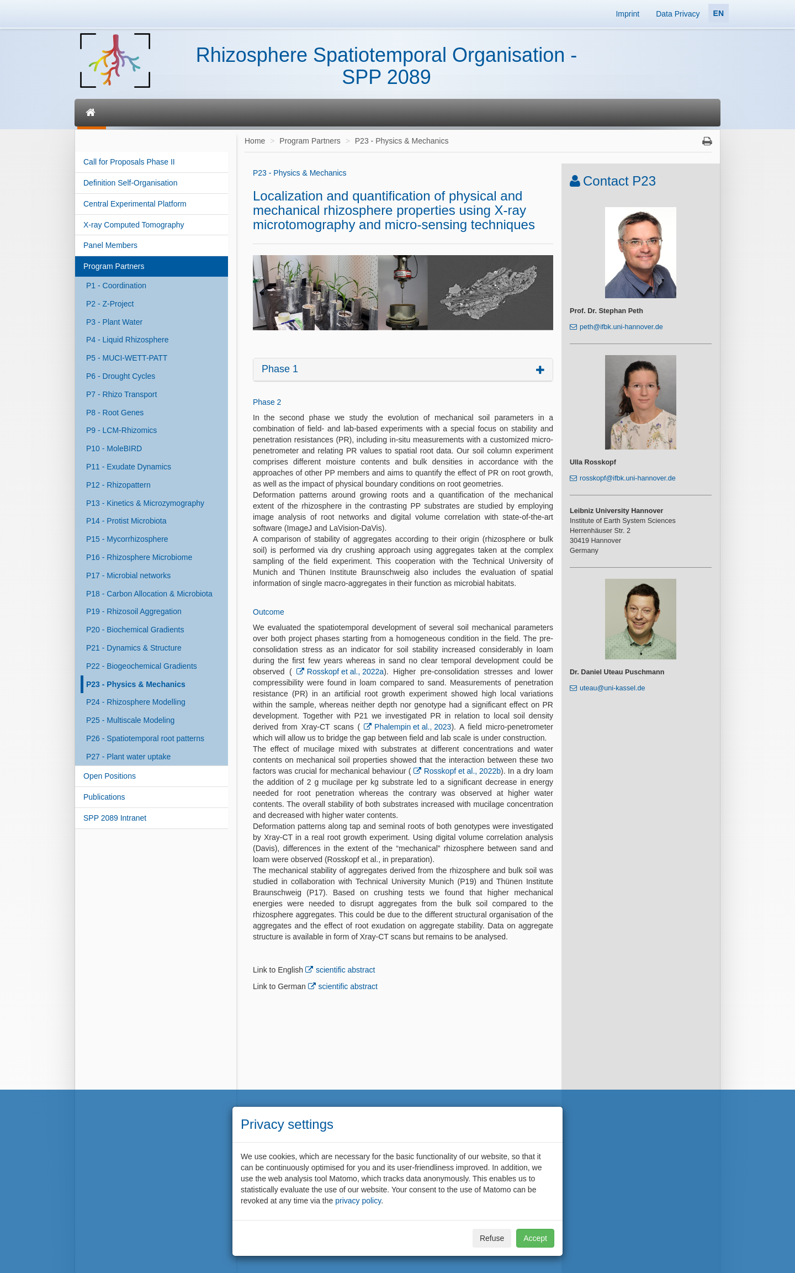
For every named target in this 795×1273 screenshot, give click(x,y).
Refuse (492, 1238)
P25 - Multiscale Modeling (130, 720)
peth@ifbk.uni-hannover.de (621, 327)
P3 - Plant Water (114, 322)
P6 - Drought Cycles (120, 376)
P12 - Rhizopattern (118, 484)
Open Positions (109, 776)
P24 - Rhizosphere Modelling (136, 702)
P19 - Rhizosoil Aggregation (134, 611)
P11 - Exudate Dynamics (128, 466)
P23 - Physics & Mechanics (136, 684)
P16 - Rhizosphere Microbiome (139, 557)
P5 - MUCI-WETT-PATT (126, 357)
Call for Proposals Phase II (129, 161)
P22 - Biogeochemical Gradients (141, 666)
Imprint (627, 13)
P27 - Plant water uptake (128, 756)
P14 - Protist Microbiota (126, 520)
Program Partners (113, 266)
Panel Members (110, 245)
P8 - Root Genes (115, 412)
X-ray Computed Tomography (133, 224)
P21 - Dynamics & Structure (134, 647)
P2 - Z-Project (110, 303)
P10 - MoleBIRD (114, 448)
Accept (535, 1238)
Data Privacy (677, 13)
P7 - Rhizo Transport (121, 394)
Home (255, 140)
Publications (104, 797)
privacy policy (358, 1200)
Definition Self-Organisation (130, 182)
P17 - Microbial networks (128, 575)
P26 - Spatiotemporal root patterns (145, 738)
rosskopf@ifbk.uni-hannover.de (628, 478)
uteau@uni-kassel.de (612, 688)
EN (718, 13)
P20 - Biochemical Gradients (135, 629)
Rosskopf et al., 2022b (462, 771)
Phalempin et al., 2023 (412, 726)
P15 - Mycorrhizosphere (127, 539)
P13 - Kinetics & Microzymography (145, 503)
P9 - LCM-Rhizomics (121, 430)
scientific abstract (345, 969)
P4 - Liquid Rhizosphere (127, 339)
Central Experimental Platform (135, 203)
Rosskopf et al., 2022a (345, 671)
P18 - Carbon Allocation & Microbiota (149, 593)
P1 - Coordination (116, 285)
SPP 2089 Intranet (114, 818)
